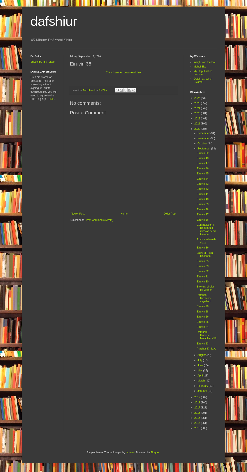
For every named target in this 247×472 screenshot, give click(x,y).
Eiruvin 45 (202, 173)
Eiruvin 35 (202, 261)
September (204, 148)
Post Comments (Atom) (99, 220)
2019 (197, 397)
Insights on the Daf (204, 62)
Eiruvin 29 (202, 306)
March (202, 380)
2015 (197, 417)
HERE (50, 99)
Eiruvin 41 (202, 194)
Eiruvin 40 (202, 199)
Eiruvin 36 (202, 219)
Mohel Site (200, 66)
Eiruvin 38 (202, 209)
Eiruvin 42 (202, 188)
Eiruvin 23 (202, 343)
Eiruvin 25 (202, 321)
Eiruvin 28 (202, 311)
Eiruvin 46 (202, 168)
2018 (197, 402)
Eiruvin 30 (202, 281)
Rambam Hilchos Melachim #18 (207, 335)
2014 (197, 422)
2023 (197, 113)
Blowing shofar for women (205, 288)
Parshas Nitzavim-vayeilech (204, 298)
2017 (197, 407)
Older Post (170, 213)
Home (124, 213)
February (203, 385)
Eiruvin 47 (202, 163)
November (204, 138)
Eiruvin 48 (202, 158)
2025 (197, 103)
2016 (197, 412)
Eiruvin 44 (202, 178)
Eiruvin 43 (202, 183)
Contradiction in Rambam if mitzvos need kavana (206, 229)
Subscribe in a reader (42, 61)
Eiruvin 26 (202, 316)
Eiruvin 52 (202, 153)
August (202, 355)
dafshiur (53, 21)
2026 (197, 97)
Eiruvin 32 (202, 271)
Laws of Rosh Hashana (205, 254)
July (200, 360)
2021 (197, 123)
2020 (197, 128)
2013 (197, 428)
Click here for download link (123, 72)
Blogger (155, 452)
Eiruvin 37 (202, 214)
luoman (130, 452)
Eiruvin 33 (202, 266)
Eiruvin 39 (202, 204)
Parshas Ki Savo (206, 348)
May (200, 370)
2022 (197, 118)
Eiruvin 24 (202, 326)
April (200, 375)
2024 (197, 108)
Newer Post (78, 213)
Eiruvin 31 (202, 276)
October (203, 143)
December (204, 133)
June (201, 365)
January (203, 390)
